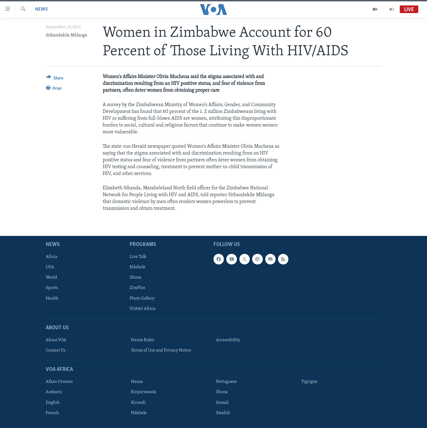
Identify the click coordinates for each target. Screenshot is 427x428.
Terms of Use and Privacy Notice (161, 350)
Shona (135, 278)
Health (52, 298)
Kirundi (138, 403)
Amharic (54, 392)
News (41, 9)
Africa (51, 257)
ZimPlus (137, 288)
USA (50, 267)
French (52, 413)
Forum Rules (142, 340)
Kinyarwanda (143, 392)
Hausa (137, 382)
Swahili (223, 413)
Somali (222, 403)
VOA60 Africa (142, 309)
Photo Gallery (142, 298)
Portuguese (226, 382)
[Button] (54, 79)
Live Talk (138, 257)
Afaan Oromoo (59, 382)
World (51, 278)
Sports (52, 288)
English (53, 403)
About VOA (56, 340)
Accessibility (228, 340)
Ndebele (137, 267)
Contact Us (56, 350)
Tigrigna (309, 382)
